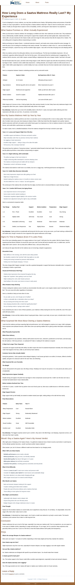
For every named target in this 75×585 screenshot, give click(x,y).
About (37, 2)
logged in (11, 574)
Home (27, 2)
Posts (47, 2)
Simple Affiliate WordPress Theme (42, 583)
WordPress (32, 583)
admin (24, 19)
